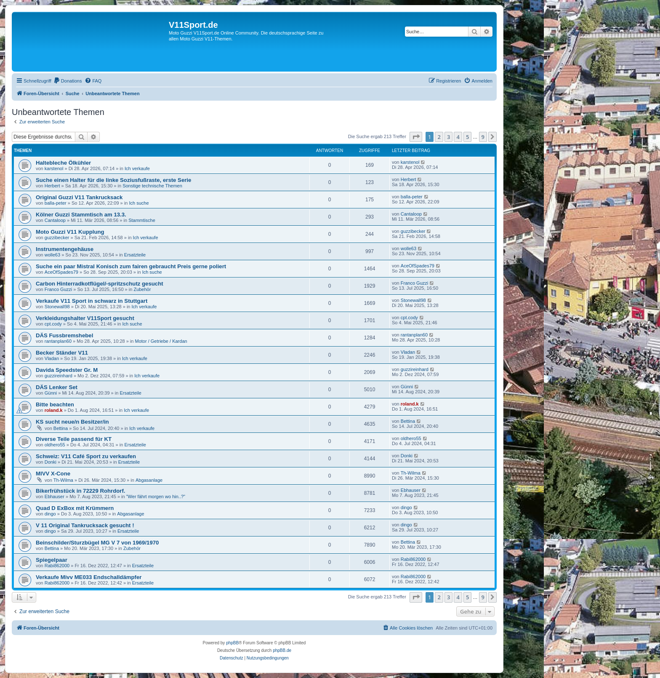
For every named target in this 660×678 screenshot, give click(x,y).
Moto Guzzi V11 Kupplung (70, 232)
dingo (50, 513)
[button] (416, 137)
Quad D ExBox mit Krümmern (75, 508)
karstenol (54, 168)
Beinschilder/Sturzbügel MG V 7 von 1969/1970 (97, 542)
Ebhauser (54, 496)
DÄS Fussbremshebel (64, 335)
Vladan (52, 358)
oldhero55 (55, 444)
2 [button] (438, 137)
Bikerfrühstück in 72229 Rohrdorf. (80, 491)
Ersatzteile (135, 254)
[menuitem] (67, 81)
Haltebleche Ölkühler (63, 163)
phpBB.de (282, 650)
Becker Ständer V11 (62, 353)
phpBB (232, 643)
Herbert (52, 185)
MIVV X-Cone (53, 473)
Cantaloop (55, 220)
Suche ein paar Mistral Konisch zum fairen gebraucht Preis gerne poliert (131, 266)
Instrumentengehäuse (64, 249)
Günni (51, 392)
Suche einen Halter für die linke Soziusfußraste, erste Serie (113, 180)
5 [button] (467, 137)
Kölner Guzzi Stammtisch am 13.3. (81, 214)
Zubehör (142, 289)
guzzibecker (57, 237)
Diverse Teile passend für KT (74, 439)
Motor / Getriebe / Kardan (161, 341)
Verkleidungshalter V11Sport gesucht (85, 318)
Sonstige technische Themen (152, 185)
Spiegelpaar (51, 560)
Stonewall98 (57, 306)
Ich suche (139, 203)
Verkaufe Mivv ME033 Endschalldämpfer (88, 577)
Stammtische (141, 220)
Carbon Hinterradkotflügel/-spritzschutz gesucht (99, 283)
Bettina (60, 428)
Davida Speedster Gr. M (67, 370)
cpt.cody (53, 323)
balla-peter (56, 203)
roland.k (54, 410)
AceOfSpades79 (61, 272)
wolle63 (52, 254)
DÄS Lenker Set (56, 387)
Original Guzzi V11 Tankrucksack (79, 197)
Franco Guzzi (58, 289)
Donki (50, 461)
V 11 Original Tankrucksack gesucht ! (85, 525)
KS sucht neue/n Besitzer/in (72, 422)
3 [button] (448, 137)
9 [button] (483, 137)
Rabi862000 (57, 565)
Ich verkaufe (137, 168)
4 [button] (457, 137)
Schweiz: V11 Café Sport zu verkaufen (86, 456)
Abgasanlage (149, 480)
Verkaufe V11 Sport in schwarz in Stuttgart (91, 301)
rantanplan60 (58, 341)
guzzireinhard (58, 375)
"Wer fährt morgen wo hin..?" (155, 496)
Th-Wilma (63, 480)
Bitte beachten (55, 404)
